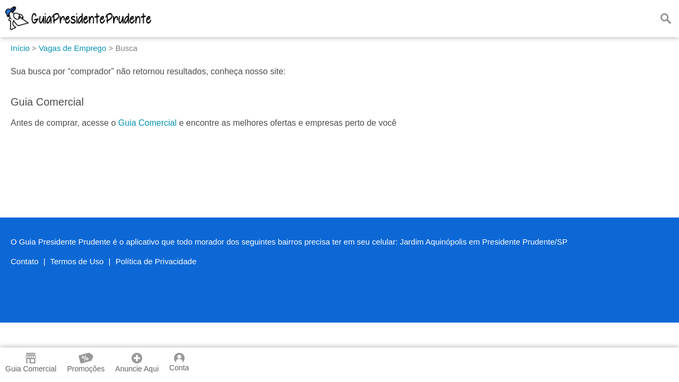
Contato (25, 261)
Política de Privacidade (156, 261)
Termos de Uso (77, 261)
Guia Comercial (147, 122)
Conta (179, 362)
